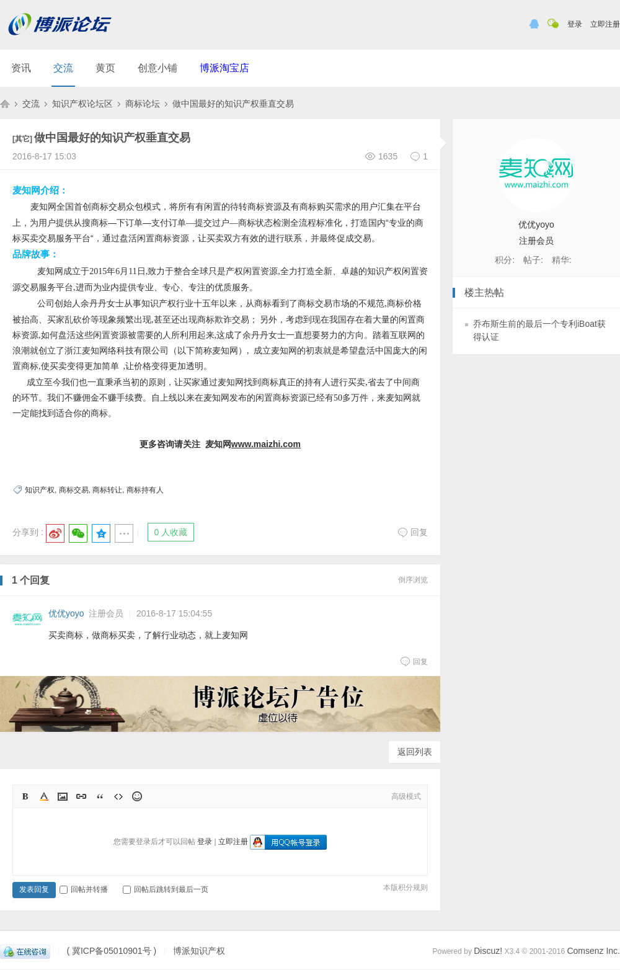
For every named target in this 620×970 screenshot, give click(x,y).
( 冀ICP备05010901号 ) (111, 951)
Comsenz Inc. (593, 951)
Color (44, 796)
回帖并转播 (84, 889)
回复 (412, 532)
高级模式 (406, 796)
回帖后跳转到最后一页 (165, 889)
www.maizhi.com (266, 444)
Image (62, 796)
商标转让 (107, 490)
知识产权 (40, 490)
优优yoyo (66, 613)
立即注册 (605, 24)
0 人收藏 (171, 532)
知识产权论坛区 (82, 104)
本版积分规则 (405, 887)
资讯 (21, 68)
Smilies (137, 796)
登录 (574, 24)
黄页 (105, 68)
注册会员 (106, 613)
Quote (100, 796)
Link (81, 796)
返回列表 (414, 752)
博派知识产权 (5, 103)
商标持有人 (145, 490)
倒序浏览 (413, 580)
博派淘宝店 (224, 68)
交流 (63, 68)
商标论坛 (142, 104)
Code (118, 796)
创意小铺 (157, 68)
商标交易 (74, 490)
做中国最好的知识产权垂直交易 (233, 104)
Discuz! (488, 951)
